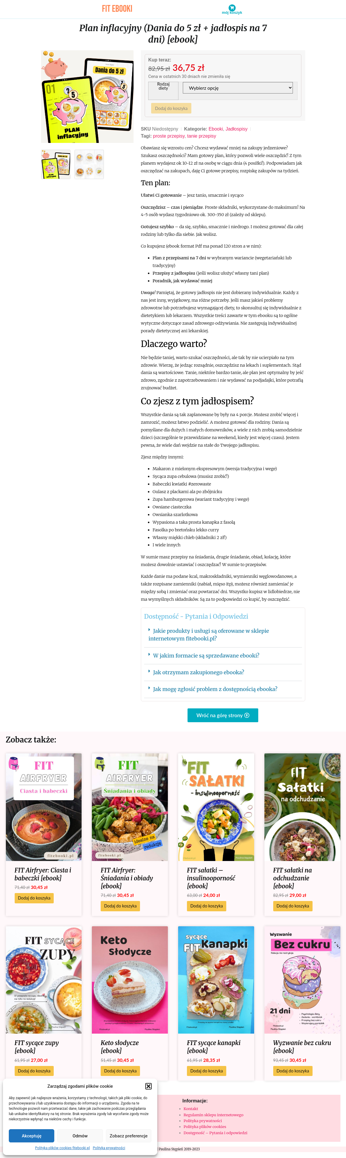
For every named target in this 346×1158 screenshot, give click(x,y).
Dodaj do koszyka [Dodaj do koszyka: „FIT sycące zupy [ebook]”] (34, 1071)
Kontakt (191, 1109)
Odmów (80, 1136)
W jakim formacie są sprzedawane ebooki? (206, 657)
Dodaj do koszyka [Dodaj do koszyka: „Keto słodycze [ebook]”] (120, 1071)
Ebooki (216, 130)
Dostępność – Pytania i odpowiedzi (215, 1134)
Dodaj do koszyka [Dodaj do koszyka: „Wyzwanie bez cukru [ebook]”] (292, 1071)
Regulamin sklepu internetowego (214, 1116)
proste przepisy (169, 137)
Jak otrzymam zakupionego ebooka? (198, 673)
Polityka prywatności (109, 1148)
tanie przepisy (201, 137)
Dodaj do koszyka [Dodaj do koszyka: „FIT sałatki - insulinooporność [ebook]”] (206, 907)
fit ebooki (117, 9)
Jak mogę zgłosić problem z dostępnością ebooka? (215, 690)
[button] (148, 1086)
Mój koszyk (232, 12)
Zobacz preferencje (129, 1136)
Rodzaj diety (164, 87)
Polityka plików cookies (205, 1127)
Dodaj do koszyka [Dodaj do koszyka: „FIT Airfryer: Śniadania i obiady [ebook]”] (120, 907)
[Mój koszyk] (232, 7)
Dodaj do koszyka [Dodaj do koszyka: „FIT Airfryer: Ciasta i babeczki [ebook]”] (34, 899)
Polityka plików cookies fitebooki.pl (62, 1148)
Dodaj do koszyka (172, 108)
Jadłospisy (237, 130)
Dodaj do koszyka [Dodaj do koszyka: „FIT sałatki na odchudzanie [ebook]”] (292, 907)
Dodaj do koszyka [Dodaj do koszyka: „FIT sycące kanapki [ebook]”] (206, 1071)
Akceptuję (31, 1136)
